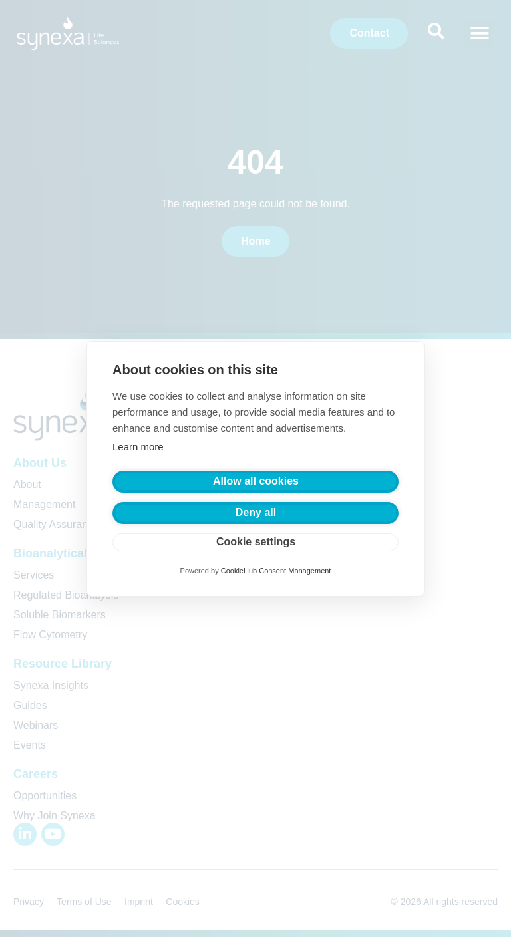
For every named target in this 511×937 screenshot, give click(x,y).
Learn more (138, 446)
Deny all (256, 512)
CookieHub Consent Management (276, 571)
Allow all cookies (256, 481)
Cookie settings (255, 541)
